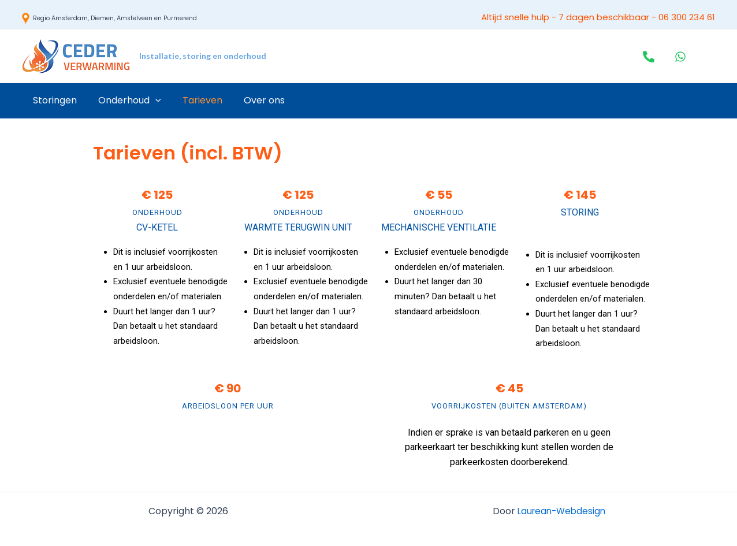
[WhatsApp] (680, 56)
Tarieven (195, 100)
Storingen (53, 100)
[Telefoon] (648, 56)
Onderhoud (125, 100)
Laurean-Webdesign (561, 511)
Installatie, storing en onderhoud (202, 56)
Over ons (253, 100)
